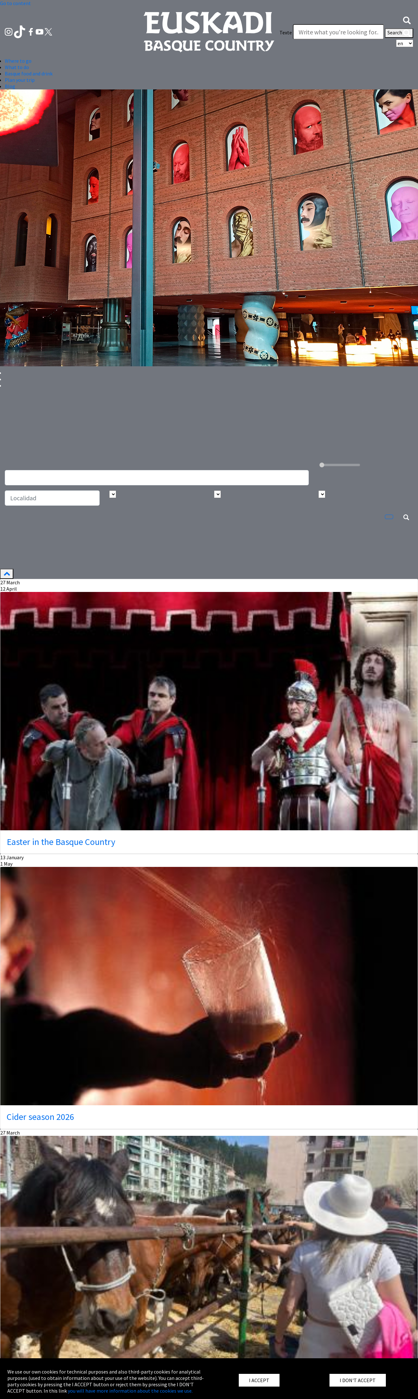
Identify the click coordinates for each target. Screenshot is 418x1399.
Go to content (15, 3)
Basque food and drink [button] (29, 73)
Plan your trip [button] (20, 80)
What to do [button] (17, 67)
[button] (407, 20)
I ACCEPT (259, 1380)
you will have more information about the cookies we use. (130, 1391)
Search (399, 33)
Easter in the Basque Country (61, 841)
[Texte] (338, 31)
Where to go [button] (18, 61)
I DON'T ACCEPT (358, 1380)
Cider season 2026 (40, 1116)
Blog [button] (10, 86)
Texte (286, 32)
